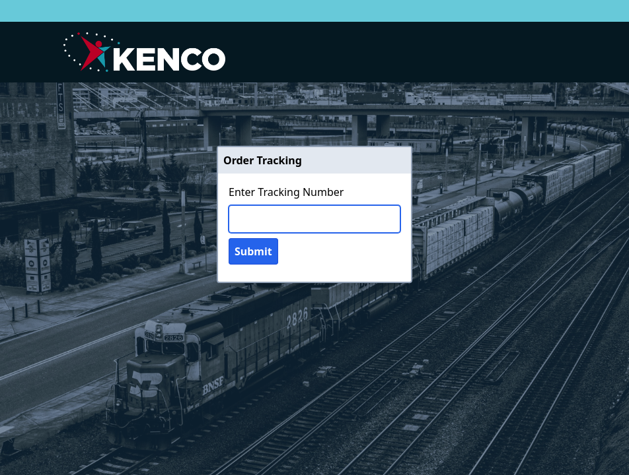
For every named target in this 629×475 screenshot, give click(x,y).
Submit (253, 251)
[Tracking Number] (314, 219)
